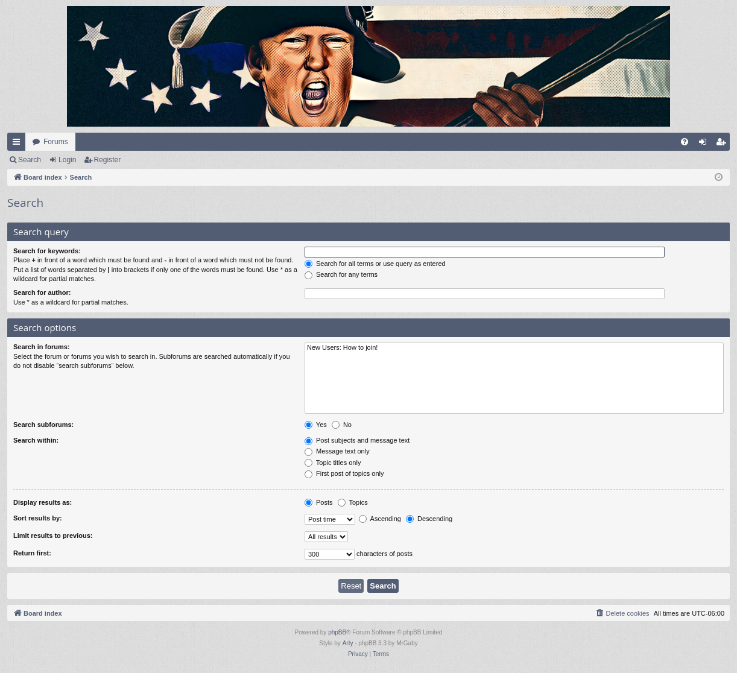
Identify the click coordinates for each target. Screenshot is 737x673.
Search (29, 160)
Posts (319, 502)
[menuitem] (684, 142)
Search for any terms (341, 274)
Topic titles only (333, 462)
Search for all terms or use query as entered (375, 263)
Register (107, 160)
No (342, 424)
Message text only (337, 451)
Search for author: (42, 292)
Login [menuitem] (705, 144)
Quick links (18, 144)
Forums (55, 141)
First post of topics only (344, 473)
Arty (348, 643)
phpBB (337, 632)
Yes (316, 424)
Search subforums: (43, 424)
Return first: (32, 553)
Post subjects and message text (357, 440)
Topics (353, 502)
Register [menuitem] (723, 144)
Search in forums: (41, 346)
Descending (429, 518)
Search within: (36, 440)
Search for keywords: (47, 250)
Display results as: (42, 502)
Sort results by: (37, 518)
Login (67, 160)
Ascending (380, 518)
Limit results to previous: (52, 535)
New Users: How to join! (514, 348)
